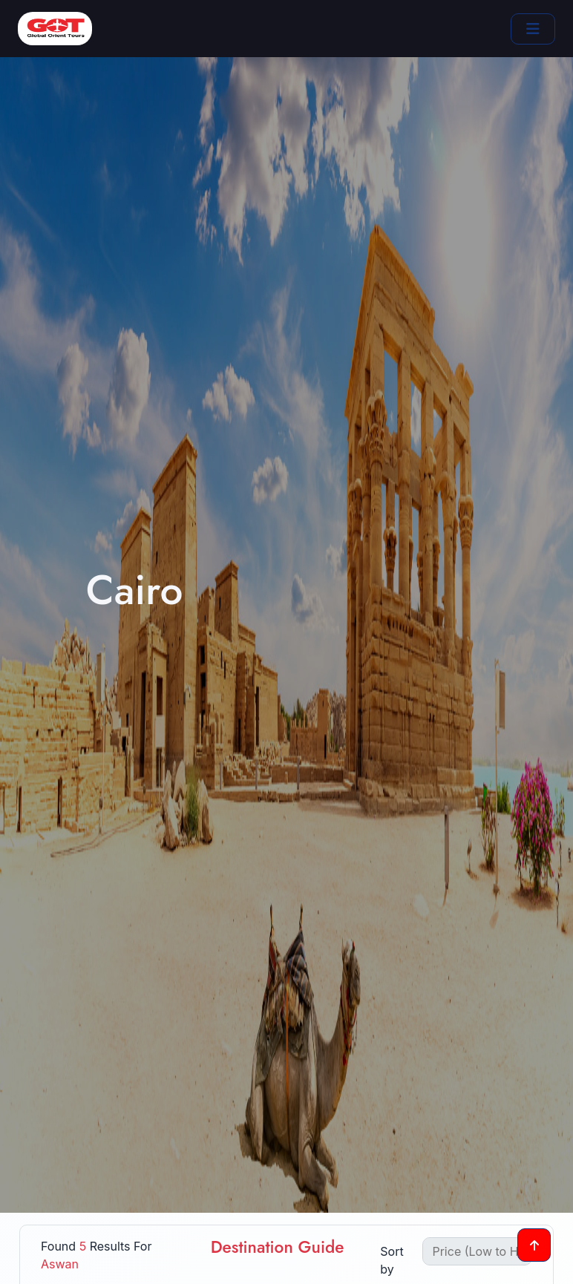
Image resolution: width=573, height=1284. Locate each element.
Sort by (391, 1260)
